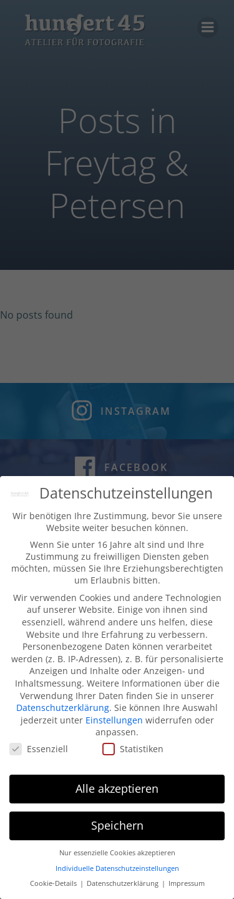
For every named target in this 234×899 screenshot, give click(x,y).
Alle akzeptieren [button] (117, 792)
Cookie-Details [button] (54, 887)
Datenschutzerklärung (62, 712)
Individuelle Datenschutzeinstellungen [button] (117, 872)
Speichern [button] (117, 829)
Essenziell (38, 753)
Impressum (186, 887)
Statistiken (132, 753)
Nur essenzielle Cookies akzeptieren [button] (117, 857)
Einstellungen (114, 724)
